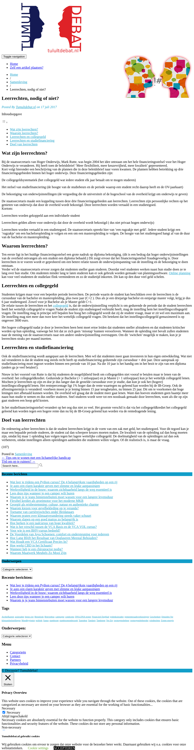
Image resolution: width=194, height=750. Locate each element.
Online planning (179, 273)
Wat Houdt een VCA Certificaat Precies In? (38, 541)
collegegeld (60, 305)
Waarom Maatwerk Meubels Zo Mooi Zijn (38, 553)
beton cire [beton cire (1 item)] (29, 617)
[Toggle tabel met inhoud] (5, 122)
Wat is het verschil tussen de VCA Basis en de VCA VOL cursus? (53, 527)
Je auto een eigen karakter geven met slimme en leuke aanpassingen (55, 486)
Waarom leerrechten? (24, 133)
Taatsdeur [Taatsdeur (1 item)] (83, 620)
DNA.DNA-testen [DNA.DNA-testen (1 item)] (83, 617)
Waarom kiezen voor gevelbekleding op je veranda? (44, 508)
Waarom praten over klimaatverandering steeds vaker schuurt (50, 515)
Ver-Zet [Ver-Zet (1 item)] (109, 620)
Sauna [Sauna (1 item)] (46, 620)
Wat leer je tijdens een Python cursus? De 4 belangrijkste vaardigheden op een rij (63, 482)
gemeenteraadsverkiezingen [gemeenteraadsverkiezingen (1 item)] (136, 617)
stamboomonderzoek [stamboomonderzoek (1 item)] (68, 620)
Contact (15, 656)
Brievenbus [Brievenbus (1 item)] (50, 617)
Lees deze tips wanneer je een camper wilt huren (42, 493)
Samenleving (18, 82)
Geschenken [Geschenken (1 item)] (155, 617)
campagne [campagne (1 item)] (59, 617)
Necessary (13, 712)
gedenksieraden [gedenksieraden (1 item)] (117, 617)
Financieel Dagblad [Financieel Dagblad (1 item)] (100, 617)
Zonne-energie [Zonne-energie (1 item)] (167, 620)
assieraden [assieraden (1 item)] (19, 617)
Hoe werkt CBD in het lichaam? (31, 545)
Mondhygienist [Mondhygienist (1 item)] (28, 620)
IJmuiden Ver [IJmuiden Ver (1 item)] (167, 617)
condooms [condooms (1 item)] (69, 617)
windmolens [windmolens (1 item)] (154, 620)
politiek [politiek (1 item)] (39, 620)
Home (14, 64)
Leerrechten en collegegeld (28, 137)
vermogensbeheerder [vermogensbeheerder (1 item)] (139, 620)
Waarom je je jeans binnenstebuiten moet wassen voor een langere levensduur (61, 497)
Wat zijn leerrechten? (24, 129)
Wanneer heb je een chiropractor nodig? (36, 549)
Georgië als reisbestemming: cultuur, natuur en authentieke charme (54, 504)
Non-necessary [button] (11, 727)
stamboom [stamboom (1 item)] (54, 620)
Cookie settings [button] (38, 748)
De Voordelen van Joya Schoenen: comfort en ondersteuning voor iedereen (59, 534)
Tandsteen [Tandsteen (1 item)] (100, 620)
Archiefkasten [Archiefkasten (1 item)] (8, 617)
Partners (15, 659)
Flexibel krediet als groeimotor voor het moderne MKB (46, 500)
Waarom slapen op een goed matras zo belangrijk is (44, 519)
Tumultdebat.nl (26, 107)
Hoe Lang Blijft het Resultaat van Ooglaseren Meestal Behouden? (54, 538)
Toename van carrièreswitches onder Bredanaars (42, 512)
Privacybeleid (19, 663)
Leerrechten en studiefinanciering (32, 140)
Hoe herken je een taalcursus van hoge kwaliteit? (42, 523)
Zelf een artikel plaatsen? (26, 67)
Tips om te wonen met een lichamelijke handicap (36, 457)
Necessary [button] (8, 708)
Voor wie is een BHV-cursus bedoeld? (35, 530)
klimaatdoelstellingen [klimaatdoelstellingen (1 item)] (11, 620)
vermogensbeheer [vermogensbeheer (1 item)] (121, 620)
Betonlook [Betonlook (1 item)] (38, 617)
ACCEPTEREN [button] (64, 748)
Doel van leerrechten (23, 144)
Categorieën (18, 652)
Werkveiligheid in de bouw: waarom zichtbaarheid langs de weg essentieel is (61, 489)
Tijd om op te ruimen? (18, 461)
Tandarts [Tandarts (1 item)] (92, 620)
